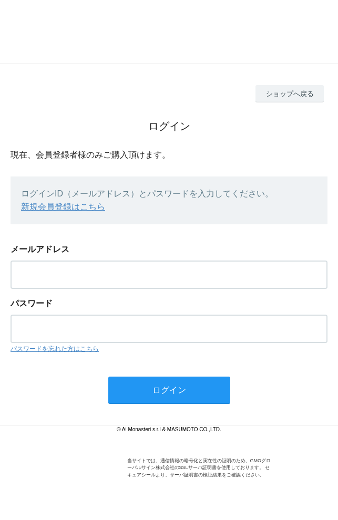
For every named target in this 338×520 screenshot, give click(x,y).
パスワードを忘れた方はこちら (55, 348)
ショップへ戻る (290, 94)
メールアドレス (40, 249)
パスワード (32, 303)
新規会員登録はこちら (63, 206)
